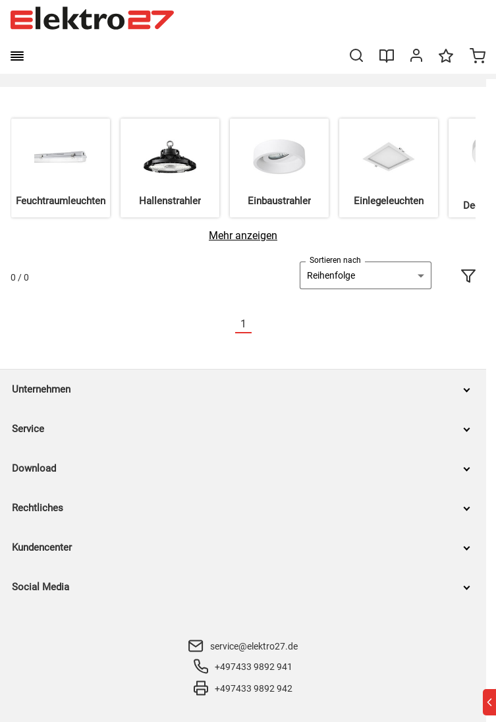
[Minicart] (477, 57)
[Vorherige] (227, 324)
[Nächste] (259, 324)
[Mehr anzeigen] (243, 235)
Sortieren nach (335, 260)
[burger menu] (17, 56)
